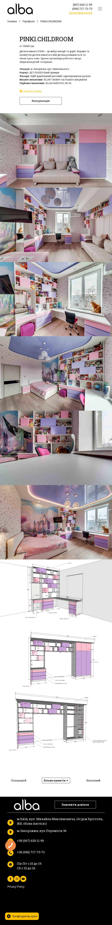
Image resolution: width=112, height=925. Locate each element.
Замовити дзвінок (75, 804)
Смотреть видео (31, 90)
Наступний (93, 780)
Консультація (41, 101)
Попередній (18, 780)
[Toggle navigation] (100, 9)
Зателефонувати (80, 12)
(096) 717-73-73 (82, 8)
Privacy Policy (15, 886)
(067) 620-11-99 (82, 4)
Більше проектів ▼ (56, 780)
